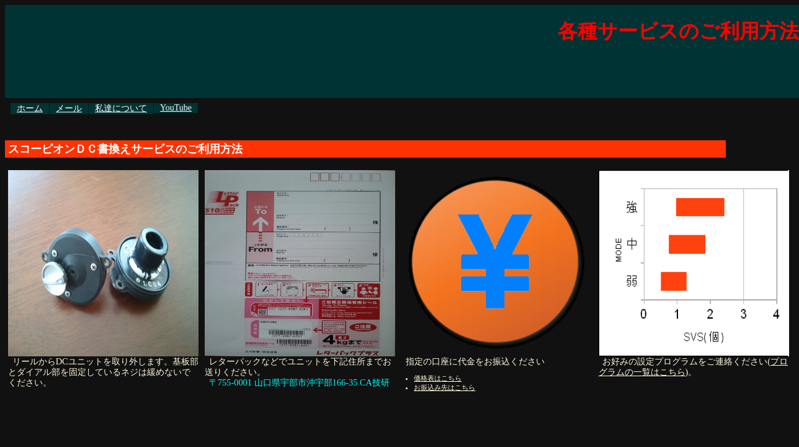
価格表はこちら (438, 378)
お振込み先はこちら (444, 387)
